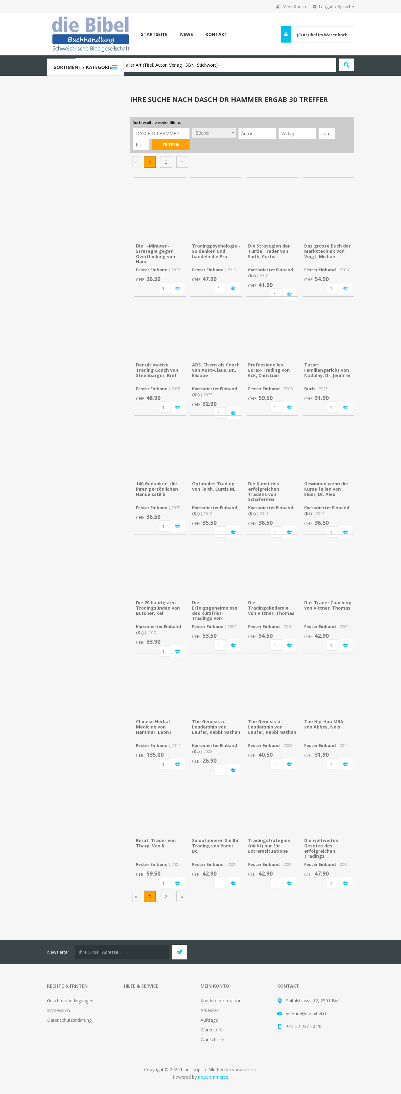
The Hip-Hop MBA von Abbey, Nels (323, 724)
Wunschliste (212, 1039)
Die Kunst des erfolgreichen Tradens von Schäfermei (263, 491)
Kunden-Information (221, 1001)
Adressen (209, 1010)
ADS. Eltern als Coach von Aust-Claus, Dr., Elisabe (216, 370)
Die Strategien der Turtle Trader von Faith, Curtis (269, 251)
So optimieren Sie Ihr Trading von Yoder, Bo (215, 845)
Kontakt (216, 34)
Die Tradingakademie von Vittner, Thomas (271, 608)
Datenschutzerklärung (69, 1020)
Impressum (58, 1010)
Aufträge (209, 1020)
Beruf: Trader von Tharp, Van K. (156, 843)
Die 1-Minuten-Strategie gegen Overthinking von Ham (155, 253)
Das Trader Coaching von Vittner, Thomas (328, 605)
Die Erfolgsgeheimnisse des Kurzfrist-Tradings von (214, 610)
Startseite (154, 34)
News (186, 34)
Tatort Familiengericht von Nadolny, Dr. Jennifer (327, 370)
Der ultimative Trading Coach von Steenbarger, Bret (157, 370)
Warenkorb (211, 1030)
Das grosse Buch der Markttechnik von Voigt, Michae (327, 251)
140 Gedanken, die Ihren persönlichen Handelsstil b (157, 489)
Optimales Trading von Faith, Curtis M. (213, 486)
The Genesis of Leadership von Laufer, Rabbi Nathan (216, 726)
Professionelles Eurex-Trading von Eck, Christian (269, 370)
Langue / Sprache (336, 6)
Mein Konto (294, 6)
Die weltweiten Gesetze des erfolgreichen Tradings (321, 848)
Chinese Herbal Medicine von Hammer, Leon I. (154, 726)
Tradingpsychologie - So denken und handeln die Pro (216, 251)
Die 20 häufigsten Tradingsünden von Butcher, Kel (158, 608)
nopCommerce (213, 1077)
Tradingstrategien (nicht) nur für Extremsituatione (269, 845)
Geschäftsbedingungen (70, 1001)
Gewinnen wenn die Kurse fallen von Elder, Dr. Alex (326, 489)
